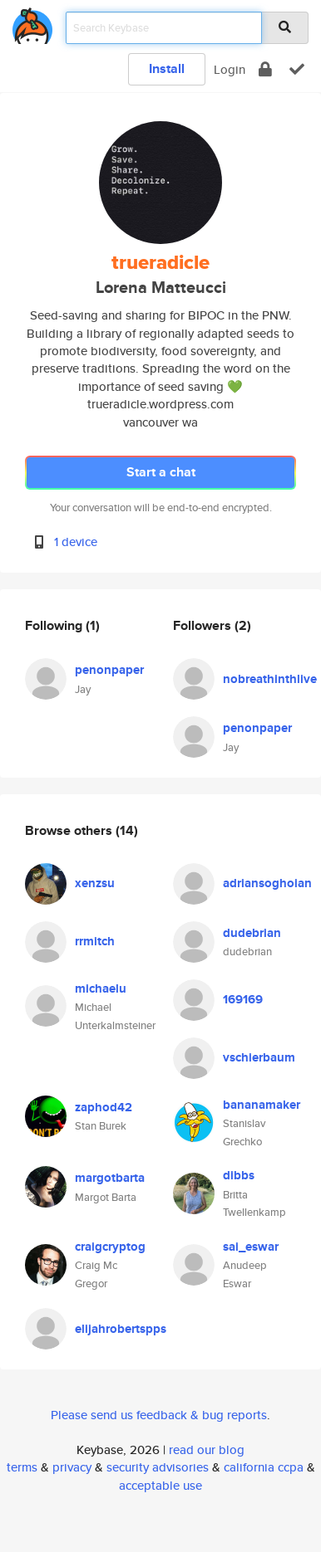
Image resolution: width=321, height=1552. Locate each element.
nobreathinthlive (270, 679)
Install (167, 68)
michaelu (100, 988)
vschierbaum (259, 1057)
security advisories (157, 1467)
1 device (75, 541)
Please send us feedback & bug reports (159, 1414)
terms (22, 1467)
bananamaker (261, 1105)
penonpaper (109, 670)
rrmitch (95, 941)
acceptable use (160, 1485)
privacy (71, 1467)
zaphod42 (103, 1107)
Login (229, 69)
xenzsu (95, 883)
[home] (32, 22)
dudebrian (252, 933)
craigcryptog (110, 1246)
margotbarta (110, 1178)
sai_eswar (251, 1246)
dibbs (238, 1175)
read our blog (206, 1449)
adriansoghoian (267, 883)
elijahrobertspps (120, 1329)
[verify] (296, 69)
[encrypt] (265, 69)
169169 (243, 999)
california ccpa (264, 1467)
